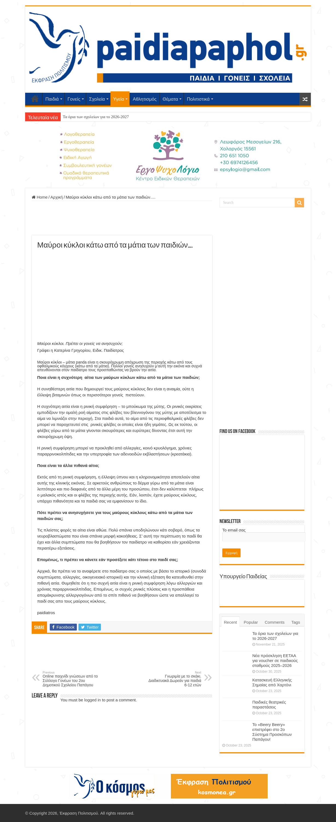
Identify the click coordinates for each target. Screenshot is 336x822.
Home (40, 197)
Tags (295, 622)
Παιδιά (52, 99)
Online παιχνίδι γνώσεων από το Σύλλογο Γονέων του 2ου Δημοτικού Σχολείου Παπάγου (71, 679)
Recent (230, 622)
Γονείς (74, 99)
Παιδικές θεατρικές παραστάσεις (269, 704)
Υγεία (118, 99)
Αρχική (35, 98)
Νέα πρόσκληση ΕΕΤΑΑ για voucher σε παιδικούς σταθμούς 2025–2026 (275, 660)
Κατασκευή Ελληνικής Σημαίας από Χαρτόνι (272, 682)
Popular (251, 622)
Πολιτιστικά (198, 99)
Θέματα (170, 99)
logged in (92, 700)
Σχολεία (97, 99)
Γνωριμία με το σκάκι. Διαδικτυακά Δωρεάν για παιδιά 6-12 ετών (173, 679)
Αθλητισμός (145, 99)
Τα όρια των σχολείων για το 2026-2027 (96, 117)
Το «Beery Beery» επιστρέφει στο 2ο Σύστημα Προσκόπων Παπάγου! (272, 732)
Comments (275, 622)
